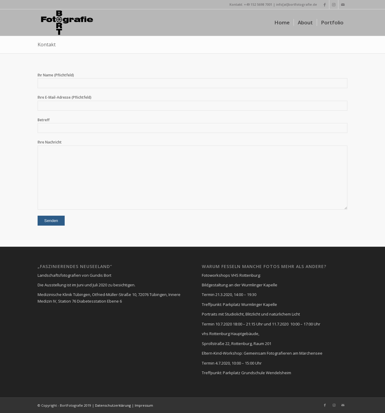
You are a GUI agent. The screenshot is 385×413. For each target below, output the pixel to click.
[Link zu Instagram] (333, 4)
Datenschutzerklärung (112, 405)
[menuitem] (282, 22)
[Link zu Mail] (342, 4)
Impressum (144, 405)
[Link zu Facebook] (324, 4)
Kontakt (47, 44)
